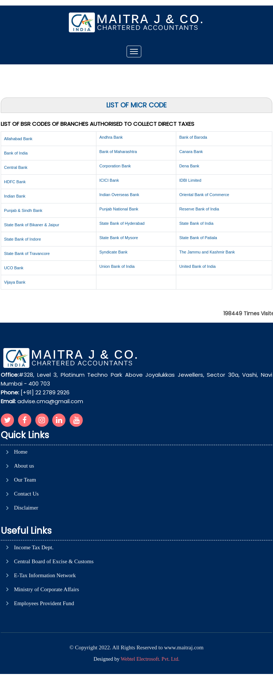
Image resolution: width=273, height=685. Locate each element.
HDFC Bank (15, 182)
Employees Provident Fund (44, 603)
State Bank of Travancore (27, 253)
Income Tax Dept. (33, 547)
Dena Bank (189, 166)
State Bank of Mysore (118, 237)
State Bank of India (196, 223)
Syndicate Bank (113, 252)
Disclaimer (26, 508)
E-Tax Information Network (45, 575)
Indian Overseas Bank (119, 194)
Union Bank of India (117, 266)
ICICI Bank (109, 180)
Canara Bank (191, 151)
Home (21, 452)
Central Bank (16, 167)
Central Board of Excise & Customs (53, 561)
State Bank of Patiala (198, 237)
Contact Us (26, 494)
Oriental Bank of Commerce (204, 194)
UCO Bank (14, 268)
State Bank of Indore (22, 239)
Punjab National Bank (118, 209)
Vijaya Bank (14, 282)
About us (24, 466)
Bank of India (16, 153)
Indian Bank (14, 196)
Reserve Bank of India (199, 209)
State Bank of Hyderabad (122, 223)
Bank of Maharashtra (118, 151)
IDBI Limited (190, 180)
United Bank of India (197, 266)
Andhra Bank (111, 137)
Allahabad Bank (18, 138)
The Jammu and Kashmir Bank (207, 252)
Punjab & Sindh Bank (23, 210)
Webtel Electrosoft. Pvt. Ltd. (150, 659)
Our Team (25, 480)
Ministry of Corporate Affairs (46, 589)
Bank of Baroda (193, 137)
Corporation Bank (115, 166)
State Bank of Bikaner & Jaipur (31, 225)
